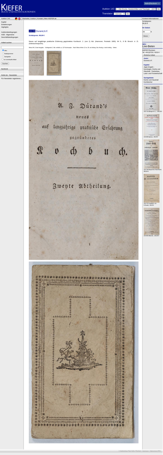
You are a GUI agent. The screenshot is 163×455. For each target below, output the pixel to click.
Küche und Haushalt (151, 80)
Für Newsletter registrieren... (11, 78)
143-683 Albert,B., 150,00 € (151, 235)
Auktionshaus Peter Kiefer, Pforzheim (130, 451)
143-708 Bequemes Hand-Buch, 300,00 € (153, 170)
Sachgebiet (7, 56)
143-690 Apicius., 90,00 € (151, 136)
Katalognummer (8, 53)
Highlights (4, 27)
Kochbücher (148, 82)
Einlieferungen (6, 24)
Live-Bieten (148, 46)
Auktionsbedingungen (9, 32)
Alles (5, 50)
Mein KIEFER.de (50, 19)
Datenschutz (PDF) (155, 451)
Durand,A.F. (148, 60)
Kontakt (40, 19)
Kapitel (3, 22)
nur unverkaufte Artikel (10, 59)
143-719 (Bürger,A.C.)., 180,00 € (153, 110)
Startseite (25, 19)
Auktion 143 (5, 19)
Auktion (33, 19)
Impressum (145, 451)
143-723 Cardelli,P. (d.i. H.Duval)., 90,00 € (151, 203)
